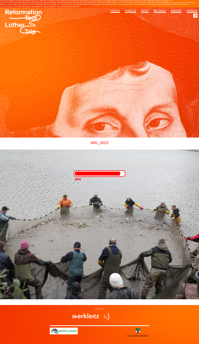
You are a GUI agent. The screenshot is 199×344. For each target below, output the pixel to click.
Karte (145, 10)
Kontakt (176, 10)
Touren (115, 10)
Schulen (130, 10)
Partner (192, 10)
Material (160, 10)
